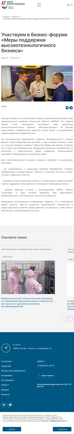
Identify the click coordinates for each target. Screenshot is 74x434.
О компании (6, 361)
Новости (15, 17)
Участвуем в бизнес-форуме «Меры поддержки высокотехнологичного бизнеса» (36, 19)
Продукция (6, 366)
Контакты (5, 394)
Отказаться (62, 429)
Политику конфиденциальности (54, 421)
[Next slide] (70, 319)
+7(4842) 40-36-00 (45, 365)
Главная (5, 17)
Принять (12, 429)
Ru (68, 5)
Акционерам (6, 375)
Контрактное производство (13, 371)
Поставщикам (7, 380)
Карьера (5, 390)
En (72, 5)
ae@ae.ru (41, 361)
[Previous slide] (63, 319)
